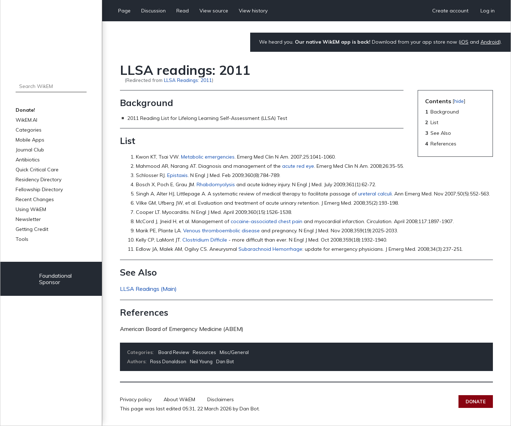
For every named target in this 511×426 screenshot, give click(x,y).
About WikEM (179, 399)
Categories (29, 130)
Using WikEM (31, 209)
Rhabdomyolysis (216, 184)
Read (182, 10)
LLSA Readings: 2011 (188, 80)
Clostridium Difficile (204, 240)
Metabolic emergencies (208, 157)
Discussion (153, 10)
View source (213, 10)
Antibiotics (28, 159)
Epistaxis (177, 175)
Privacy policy (136, 399)
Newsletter (28, 219)
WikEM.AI (26, 120)
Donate (476, 401)
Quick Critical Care (37, 169)
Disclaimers (220, 399)
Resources (204, 352)
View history (253, 10)
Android (489, 42)
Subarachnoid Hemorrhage (270, 249)
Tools (22, 239)
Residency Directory (38, 179)
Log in (487, 10)
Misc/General (234, 352)
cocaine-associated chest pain (266, 221)
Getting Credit (32, 229)
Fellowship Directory (39, 189)
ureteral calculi (375, 193)
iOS (464, 42)
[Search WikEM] (51, 86)
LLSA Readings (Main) (148, 288)
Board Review (173, 352)
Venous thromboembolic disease (221, 230)
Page (124, 10)
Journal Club (30, 149)
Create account (450, 10)
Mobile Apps (30, 140)
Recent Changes (35, 199)
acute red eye (298, 166)
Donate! (25, 110)
